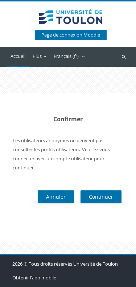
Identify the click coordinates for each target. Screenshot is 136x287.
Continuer (101, 196)
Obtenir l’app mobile (34, 277)
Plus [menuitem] (37, 56)
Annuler (56, 196)
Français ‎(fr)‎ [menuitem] (66, 56)
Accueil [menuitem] (18, 56)
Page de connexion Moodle (70, 35)
